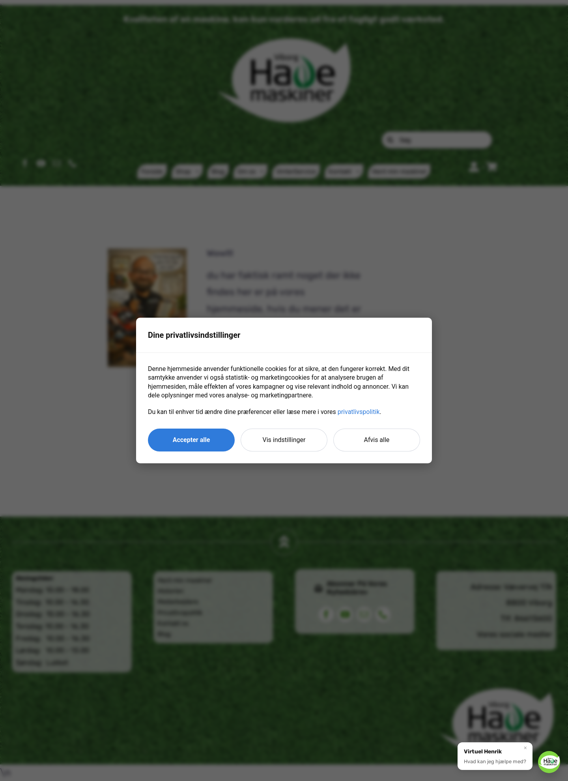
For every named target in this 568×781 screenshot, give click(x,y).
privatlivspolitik (359, 412)
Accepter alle (191, 440)
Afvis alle (377, 440)
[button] (495, 756)
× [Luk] (525, 747)
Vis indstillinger (284, 440)
